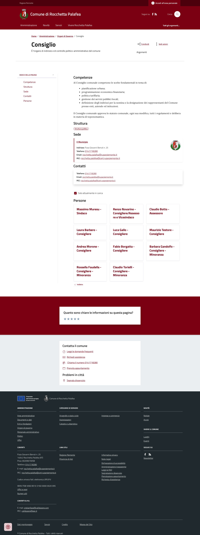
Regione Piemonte (26, 3)
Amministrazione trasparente (114, 466)
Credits (65, 524)
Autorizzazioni (65, 419)
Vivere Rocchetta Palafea (80, 25)
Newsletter (148, 458)
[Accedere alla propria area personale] (164, 3)
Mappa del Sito (86, 524)
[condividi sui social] (143, 44)
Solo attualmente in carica (90, 193)
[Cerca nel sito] (176, 14)
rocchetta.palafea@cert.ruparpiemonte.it (100, 158)
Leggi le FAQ (107, 469)
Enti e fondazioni (24, 423)
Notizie (146, 415)
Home (33, 36)
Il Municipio (82, 142)
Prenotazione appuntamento (114, 476)
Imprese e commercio (111, 415)
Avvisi (146, 419)
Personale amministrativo (28, 431)
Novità (46, 25)
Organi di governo (24, 427)
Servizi (58, 25)
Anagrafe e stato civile (68, 415)
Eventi (146, 440)
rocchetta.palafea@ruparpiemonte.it (99, 154)
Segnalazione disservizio (112, 473)
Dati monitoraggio (24, 524)
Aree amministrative (26, 415)
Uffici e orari (22, 489)
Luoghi (146, 436)
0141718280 (91, 151)
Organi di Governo (65, 36)
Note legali (106, 459)
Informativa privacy (110, 454)
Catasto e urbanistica (68, 423)
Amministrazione (28, 25)
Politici (20, 436)
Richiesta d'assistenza (111, 479)
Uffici (19, 440)
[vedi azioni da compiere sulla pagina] (161, 44)
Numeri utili (22, 493)
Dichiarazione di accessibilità (113, 463)
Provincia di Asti (66, 459)
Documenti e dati (24, 419)
